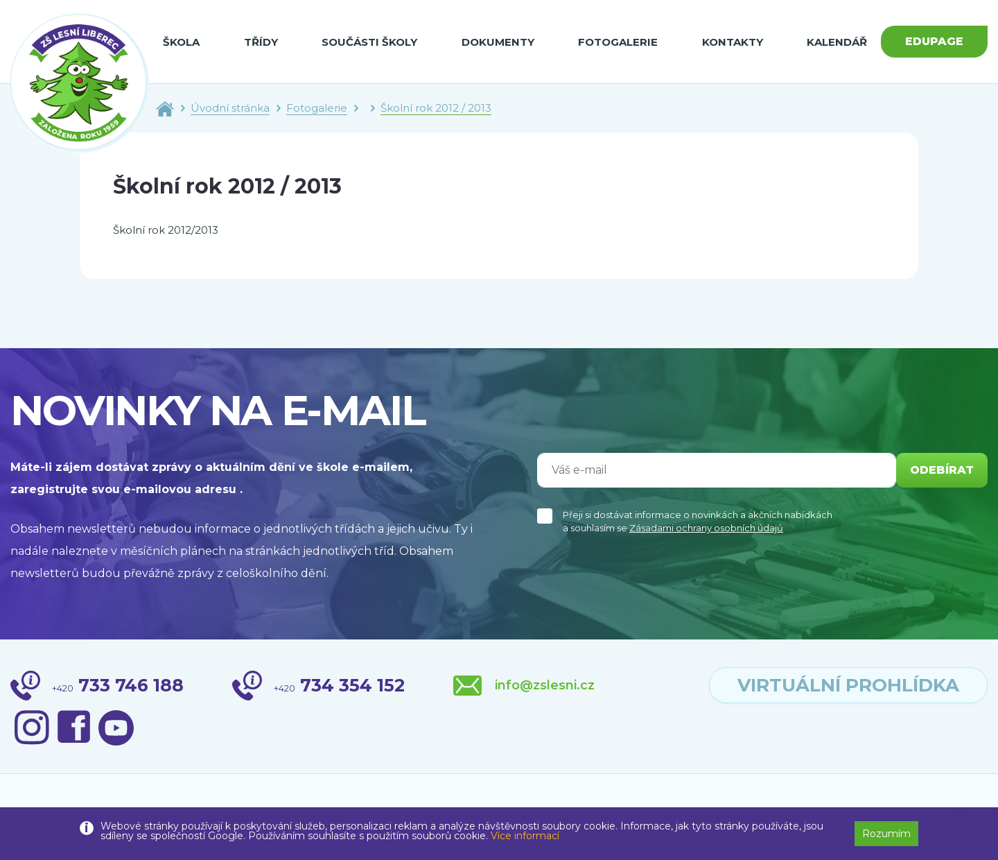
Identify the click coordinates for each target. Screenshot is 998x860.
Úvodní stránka (230, 107)
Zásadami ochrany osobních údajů (706, 527)
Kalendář (837, 42)
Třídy (261, 42)
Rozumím (886, 833)
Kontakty (732, 42)
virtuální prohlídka (848, 685)
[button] (960, 826)
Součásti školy (369, 42)
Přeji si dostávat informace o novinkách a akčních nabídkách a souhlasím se (697, 521)
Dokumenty (498, 42)
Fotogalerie (618, 42)
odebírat (942, 469)
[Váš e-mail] (716, 470)
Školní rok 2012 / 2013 (435, 107)
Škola (181, 42)
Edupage (934, 41)
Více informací (525, 835)
